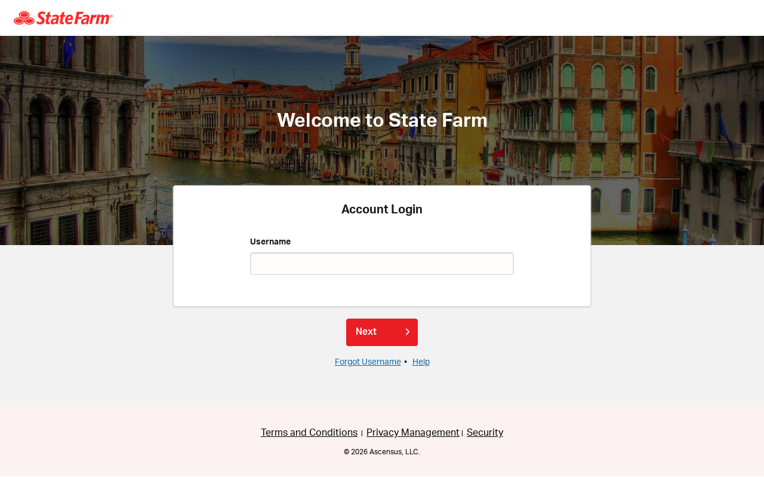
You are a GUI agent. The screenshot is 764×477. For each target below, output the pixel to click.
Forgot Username (368, 362)
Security (485, 433)
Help (421, 362)
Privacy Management (413, 433)
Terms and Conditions (309, 433)
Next (366, 331)
